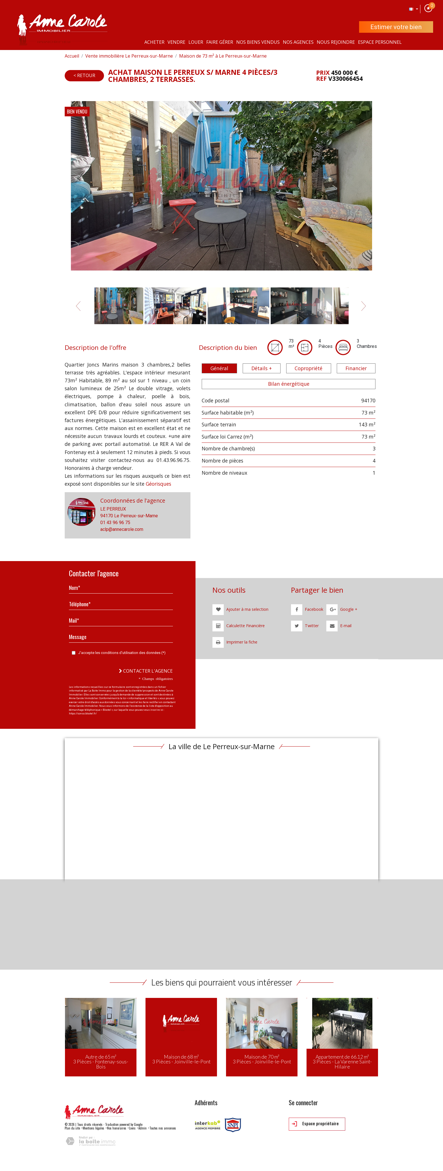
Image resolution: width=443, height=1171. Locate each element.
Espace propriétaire (315, 1124)
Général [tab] (219, 368)
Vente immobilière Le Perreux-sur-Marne (129, 56)
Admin (142, 1128)
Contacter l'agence (146, 671)
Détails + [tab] (261, 368)
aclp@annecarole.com (121, 529)
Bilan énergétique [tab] (288, 383)
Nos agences (298, 42)
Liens (132, 1128)
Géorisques (158, 483)
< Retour (84, 75)
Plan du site (72, 1128)
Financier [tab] (356, 368)
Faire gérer (219, 42)
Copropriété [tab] (308, 368)
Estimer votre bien (396, 26)
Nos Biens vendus (258, 42)
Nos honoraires (116, 1128)
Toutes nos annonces (162, 1128)
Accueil (72, 56)
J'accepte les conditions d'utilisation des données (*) (122, 653)
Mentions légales (93, 1128)
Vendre (176, 42)
